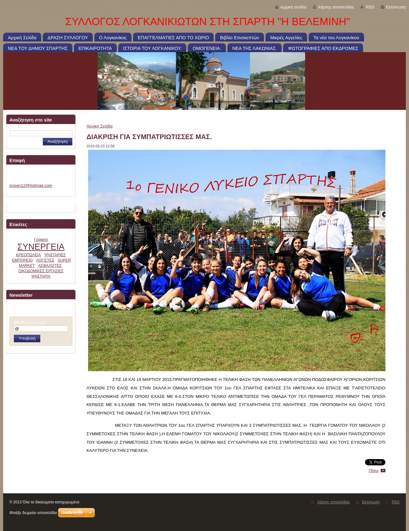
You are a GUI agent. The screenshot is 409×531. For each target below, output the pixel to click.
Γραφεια (41, 239)
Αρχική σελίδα (293, 7)
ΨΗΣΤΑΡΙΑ (40, 276)
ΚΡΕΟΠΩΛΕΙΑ (28, 255)
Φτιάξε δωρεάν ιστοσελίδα (33, 512)
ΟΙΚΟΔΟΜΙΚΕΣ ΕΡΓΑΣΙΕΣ (41, 271)
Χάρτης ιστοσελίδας (336, 7)
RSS (370, 7)
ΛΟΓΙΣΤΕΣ (45, 260)
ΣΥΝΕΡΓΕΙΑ (40, 247)
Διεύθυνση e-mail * (31, 322)
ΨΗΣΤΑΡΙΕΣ (55, 255)
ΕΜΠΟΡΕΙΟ (22, 260)
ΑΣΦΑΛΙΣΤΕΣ (50, 265)
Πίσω (373, 470)
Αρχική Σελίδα (100, 126)
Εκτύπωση (396, 7)
